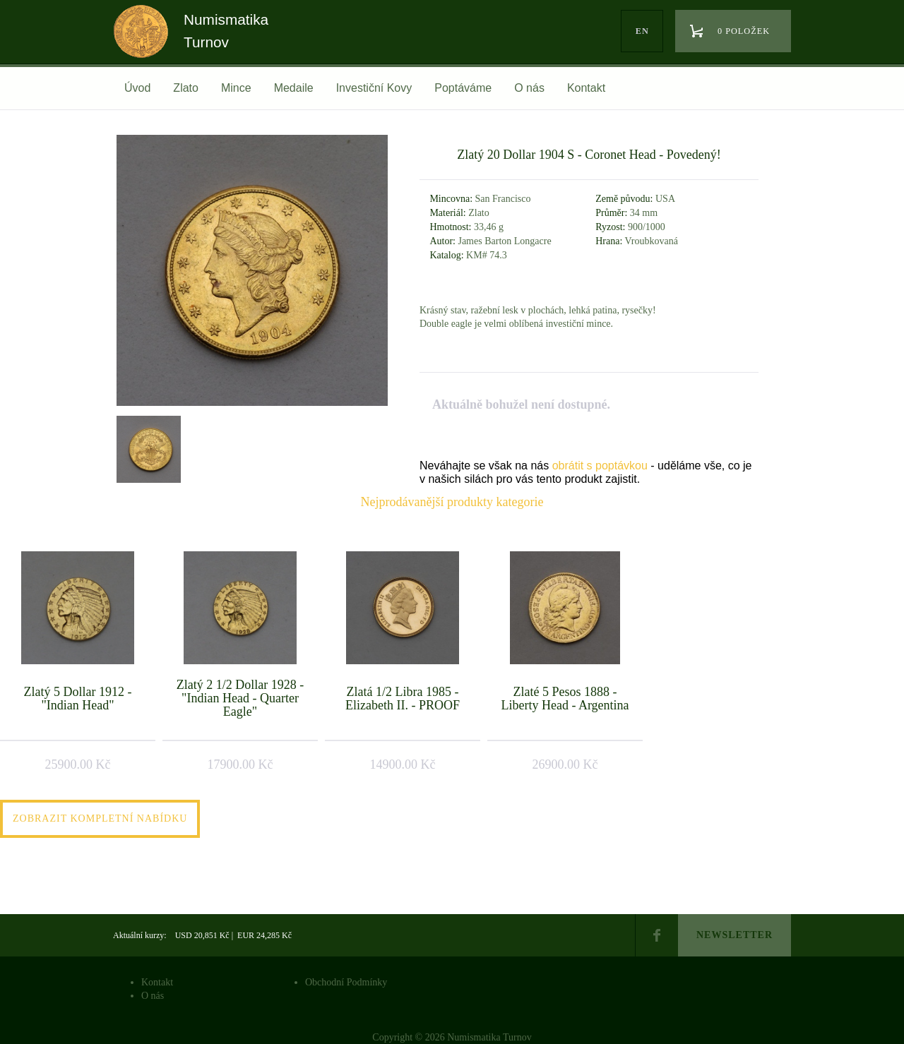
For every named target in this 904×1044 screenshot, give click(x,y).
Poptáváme (463, 88)
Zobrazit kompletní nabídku (100, 818)
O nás (529, 88)
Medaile (294, 88)
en (642, 31)
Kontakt (586, 88)
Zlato (185, 88)
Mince (236, 88)
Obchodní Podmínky (346, 982)
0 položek (744, 31)
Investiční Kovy (374, 88)
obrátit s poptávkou (600, 466)
